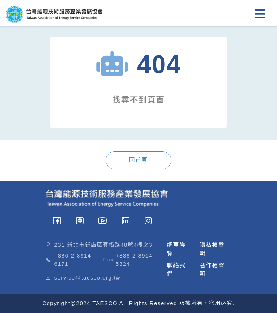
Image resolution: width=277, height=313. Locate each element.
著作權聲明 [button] (212, 269)
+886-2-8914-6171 (73, 259)
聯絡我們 (176, 269)
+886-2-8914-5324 (135, 259)
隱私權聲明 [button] (212, 249)
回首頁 (138, 160)
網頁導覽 (176, 249)
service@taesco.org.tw (87, 277)
